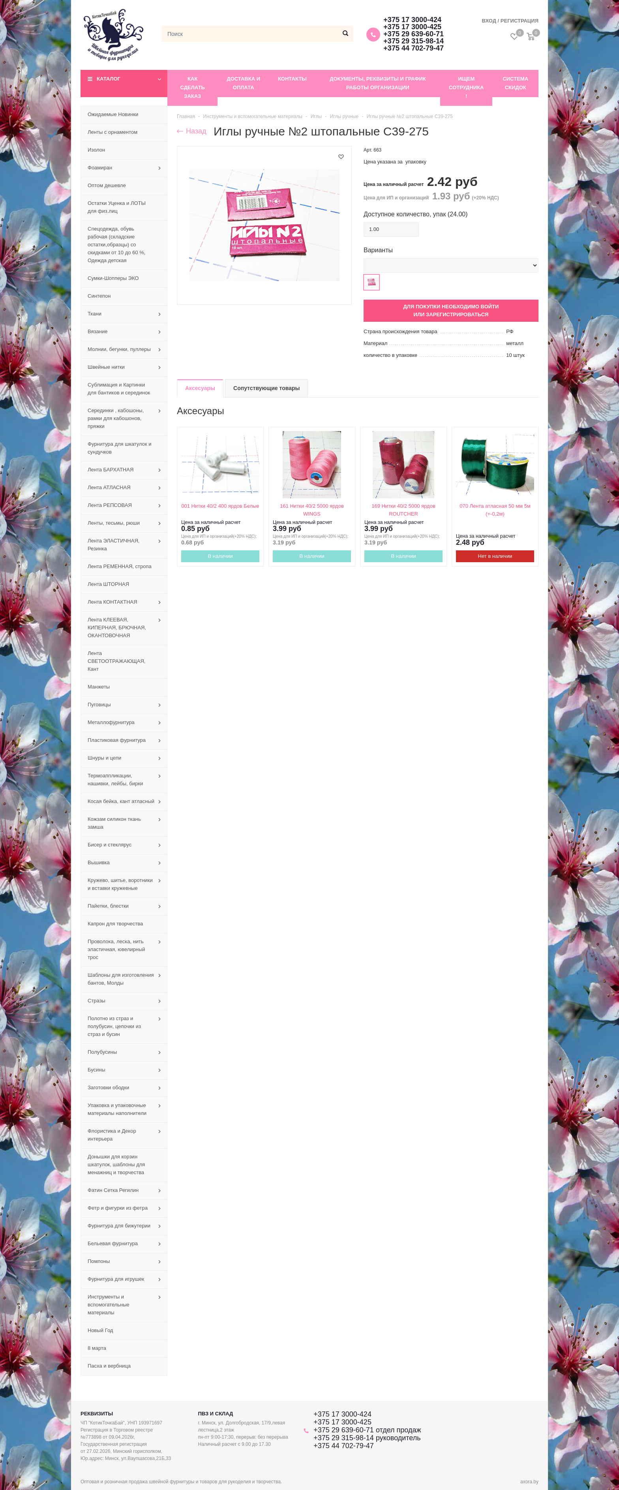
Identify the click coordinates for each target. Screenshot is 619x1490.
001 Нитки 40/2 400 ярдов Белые (220, 506)
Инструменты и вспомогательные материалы (252, 116)
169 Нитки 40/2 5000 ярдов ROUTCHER (403, 510)
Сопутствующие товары (266, 388)
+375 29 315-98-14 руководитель (366, 1438)
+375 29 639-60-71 (413, 34)
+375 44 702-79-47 (413, 48)
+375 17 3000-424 (412, 19)
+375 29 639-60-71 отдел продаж (367, 1430)
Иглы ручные (344, 116)
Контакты (292, 79)
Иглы (316, 116)
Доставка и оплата (243, 83)
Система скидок (515, 83)
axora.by (529, 1481)
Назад (191, 131)
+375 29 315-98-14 (413, 41)
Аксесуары (200, 388)
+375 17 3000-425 (412, 26)
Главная (186, 116)
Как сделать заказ (192, 87)
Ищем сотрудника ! (466, 87)
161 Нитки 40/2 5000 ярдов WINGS (312, 510)
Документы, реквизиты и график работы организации (378, 83)
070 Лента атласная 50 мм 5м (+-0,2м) (495, 510)
